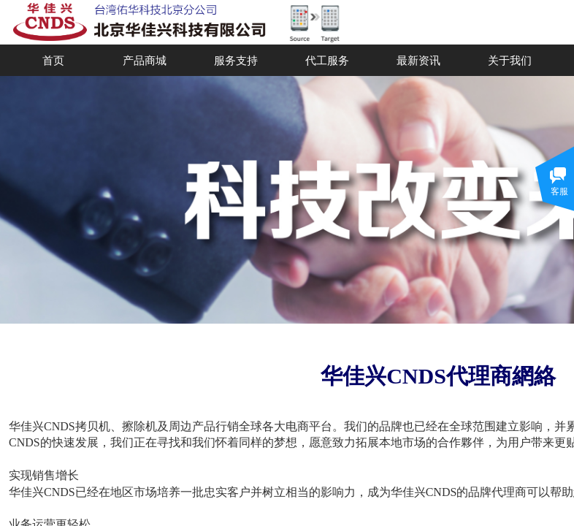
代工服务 (327, 60)
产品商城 (145, 60)
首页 (53, 60)
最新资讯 (418, 60)
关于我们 (510, 60)
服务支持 (236, 60)
